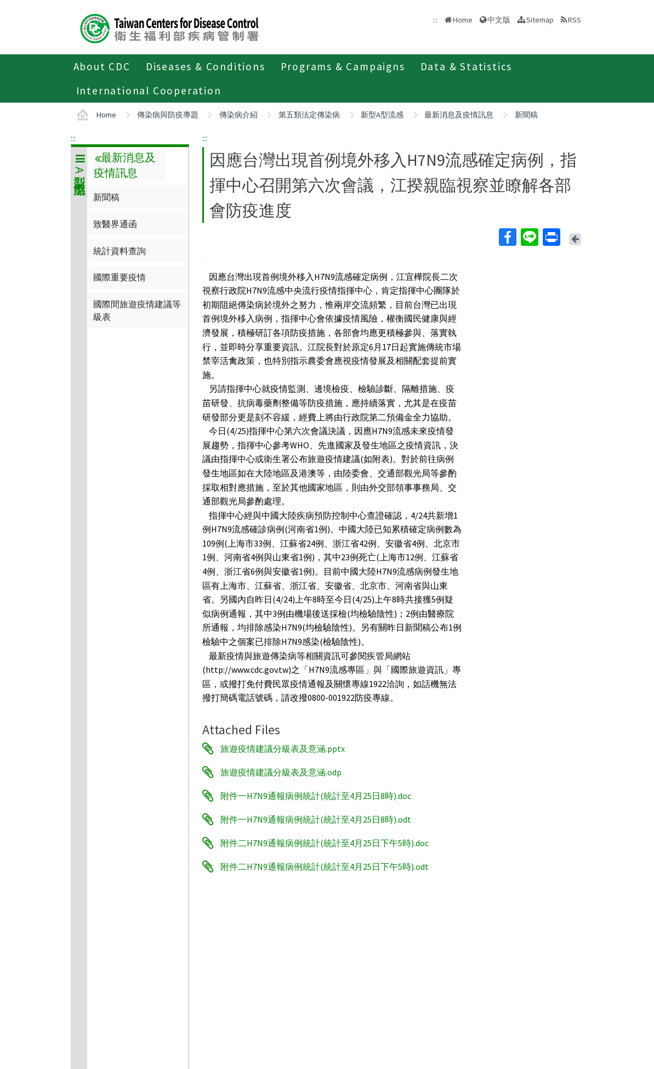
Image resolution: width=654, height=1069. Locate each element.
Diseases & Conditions (205, 66)
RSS (574, 20)
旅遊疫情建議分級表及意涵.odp (281, 772)
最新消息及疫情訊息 (458, 115)
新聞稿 (526, 115)
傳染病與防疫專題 (167, 115)
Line (529, 237)
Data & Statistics (466, 66)
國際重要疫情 (119, 277)
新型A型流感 (382, 115)
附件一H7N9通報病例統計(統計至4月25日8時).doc (315, 795)
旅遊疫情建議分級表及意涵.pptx (282, 748)
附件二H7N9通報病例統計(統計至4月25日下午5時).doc (324, 842)
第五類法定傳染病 (309, 115)
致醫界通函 (115, 223)
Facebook (507, 237)
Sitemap (540, 20)
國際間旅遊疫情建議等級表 (137, 310)
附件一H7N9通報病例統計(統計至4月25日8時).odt (315, 819)
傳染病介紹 (238, 115)
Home (463, 20)
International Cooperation (148, 90)
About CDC (101, 66)
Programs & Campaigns (343, 66)
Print (551, 237)
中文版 (498, 19)
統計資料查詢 (119, 250)
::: (73, 137)
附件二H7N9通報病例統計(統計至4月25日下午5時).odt (324, 866)
